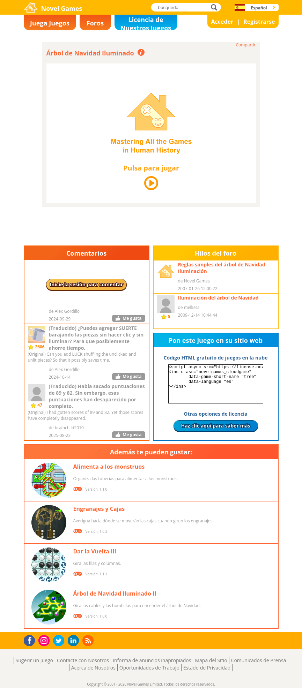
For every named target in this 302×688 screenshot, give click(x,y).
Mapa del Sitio (211, 660)
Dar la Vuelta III (95, 551)
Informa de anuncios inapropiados (152, 660)
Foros (95, 23)
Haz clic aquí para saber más (215, 425)
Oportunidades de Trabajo (149, 667)
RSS (89, 640)
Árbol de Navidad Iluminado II (114, 593)
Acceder (222, 21)
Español (259, 8)
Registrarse (259, 21)
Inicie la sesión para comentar (86, 284)
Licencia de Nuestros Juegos (145, 22)
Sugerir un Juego (34, 660)
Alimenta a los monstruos (109, 466)
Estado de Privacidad (207, 667)
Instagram (45, 640)
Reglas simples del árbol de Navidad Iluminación (221, 267)
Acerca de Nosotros (93, 667)
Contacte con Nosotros (83, 660)
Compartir (246, 45)
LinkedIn (74, 641)
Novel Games (61, 8)
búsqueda (216, 7)
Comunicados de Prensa (258, 660)
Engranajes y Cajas (99, 509)
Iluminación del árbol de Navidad (218, 297)
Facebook (31, 640)
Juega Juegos (49, 23)
